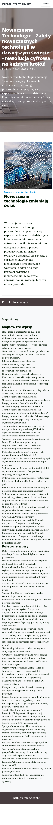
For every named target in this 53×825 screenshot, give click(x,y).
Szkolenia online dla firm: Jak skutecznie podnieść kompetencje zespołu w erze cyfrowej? (23, 778)
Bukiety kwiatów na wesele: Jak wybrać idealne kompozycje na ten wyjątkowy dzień (26, 699)
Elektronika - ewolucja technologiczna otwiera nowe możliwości (26, 601)
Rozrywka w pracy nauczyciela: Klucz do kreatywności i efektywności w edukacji (23, 535)
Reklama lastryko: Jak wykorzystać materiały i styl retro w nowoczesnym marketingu (26, 569)
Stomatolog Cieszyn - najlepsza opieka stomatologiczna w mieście (22, 595)
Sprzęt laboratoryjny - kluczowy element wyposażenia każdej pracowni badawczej (23, 728)
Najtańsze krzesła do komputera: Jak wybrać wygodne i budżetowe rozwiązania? (25, 509)
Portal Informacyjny (16, 4)
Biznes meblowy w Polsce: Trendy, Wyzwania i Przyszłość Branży (26, 541)
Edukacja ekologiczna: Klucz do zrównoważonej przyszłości (18, 363)
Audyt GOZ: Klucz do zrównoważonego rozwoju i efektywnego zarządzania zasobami (26, 630)
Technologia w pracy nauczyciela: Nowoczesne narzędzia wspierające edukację (26, 398)
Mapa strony (10, 319)
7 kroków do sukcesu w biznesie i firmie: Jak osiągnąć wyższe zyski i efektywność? (24, 608)
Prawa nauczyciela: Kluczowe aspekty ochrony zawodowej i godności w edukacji (26, 392)
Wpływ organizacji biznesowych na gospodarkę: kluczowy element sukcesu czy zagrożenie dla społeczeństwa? (24, 752)
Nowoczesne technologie (20, 192)
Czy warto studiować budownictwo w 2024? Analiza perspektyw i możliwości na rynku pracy (25, 586)
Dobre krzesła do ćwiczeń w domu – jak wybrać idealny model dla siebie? (22, 453)
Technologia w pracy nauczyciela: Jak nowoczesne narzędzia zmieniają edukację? (25, 411)
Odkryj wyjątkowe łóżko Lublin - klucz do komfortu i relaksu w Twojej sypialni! (23, 669)
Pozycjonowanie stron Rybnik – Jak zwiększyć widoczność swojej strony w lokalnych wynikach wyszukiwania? (25, 419)
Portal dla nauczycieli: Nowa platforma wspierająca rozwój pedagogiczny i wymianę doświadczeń (25, 622)
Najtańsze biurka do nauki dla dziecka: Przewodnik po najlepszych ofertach (22, 447)
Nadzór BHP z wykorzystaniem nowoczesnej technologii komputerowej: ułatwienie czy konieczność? (25, 761)
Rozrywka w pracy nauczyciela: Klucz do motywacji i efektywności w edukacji (23, 522)
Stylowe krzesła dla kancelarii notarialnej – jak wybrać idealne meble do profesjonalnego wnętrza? (26, 461)
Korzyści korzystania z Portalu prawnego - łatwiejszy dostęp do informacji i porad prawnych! (24, 690)
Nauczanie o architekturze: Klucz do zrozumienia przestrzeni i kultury (21, 333)
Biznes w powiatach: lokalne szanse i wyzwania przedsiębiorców (26, 770)
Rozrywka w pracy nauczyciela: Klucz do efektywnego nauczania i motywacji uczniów (25, 528)
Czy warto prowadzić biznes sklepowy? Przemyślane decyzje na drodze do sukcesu (24, 614)
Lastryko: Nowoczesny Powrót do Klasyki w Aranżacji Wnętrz (25, 663)
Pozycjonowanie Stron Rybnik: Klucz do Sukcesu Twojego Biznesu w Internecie (22, 405)
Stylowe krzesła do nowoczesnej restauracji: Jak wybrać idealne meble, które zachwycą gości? (25, 481)
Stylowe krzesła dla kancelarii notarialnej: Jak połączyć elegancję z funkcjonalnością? (25, 489)
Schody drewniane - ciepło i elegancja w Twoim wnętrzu (23, 682)
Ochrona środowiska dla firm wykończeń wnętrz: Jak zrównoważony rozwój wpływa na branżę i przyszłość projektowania (26, 719)
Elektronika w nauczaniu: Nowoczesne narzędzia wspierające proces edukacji (22, 340)
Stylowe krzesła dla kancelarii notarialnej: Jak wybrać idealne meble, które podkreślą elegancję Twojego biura (25, 471)
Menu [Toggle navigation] (46, 4)
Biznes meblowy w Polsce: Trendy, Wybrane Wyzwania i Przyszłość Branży (25, 515)
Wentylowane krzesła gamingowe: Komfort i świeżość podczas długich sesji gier (25, 440)
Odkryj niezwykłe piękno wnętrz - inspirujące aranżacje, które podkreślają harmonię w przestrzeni (25, 554)
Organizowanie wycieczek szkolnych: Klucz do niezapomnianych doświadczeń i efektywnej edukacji (26, 383)
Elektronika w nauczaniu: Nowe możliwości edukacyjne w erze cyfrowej (24, 346)
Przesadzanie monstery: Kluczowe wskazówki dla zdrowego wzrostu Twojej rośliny (26, 676)
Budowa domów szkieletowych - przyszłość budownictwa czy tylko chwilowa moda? (25, 744)
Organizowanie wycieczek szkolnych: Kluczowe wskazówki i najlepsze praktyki (23, 376)
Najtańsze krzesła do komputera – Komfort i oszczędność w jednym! (25, 502)
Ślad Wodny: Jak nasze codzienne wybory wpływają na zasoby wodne (23, 650)
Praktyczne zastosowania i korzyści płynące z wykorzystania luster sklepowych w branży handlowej (26, 576)
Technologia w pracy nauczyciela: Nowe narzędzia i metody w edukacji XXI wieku (23, 427)
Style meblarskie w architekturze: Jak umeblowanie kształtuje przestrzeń (21, 434)
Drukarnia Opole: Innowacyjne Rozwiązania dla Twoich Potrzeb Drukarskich (25, 562)
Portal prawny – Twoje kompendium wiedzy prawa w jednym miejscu (25, 705)
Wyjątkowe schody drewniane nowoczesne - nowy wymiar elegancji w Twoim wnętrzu (25, 656)
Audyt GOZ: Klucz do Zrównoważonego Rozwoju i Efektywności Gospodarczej (22, 712)
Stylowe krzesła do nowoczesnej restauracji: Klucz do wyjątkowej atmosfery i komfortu (25, 496)
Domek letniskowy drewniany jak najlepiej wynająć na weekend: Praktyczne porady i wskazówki (24, 735)
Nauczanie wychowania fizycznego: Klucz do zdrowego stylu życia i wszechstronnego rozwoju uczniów (25, 354)
